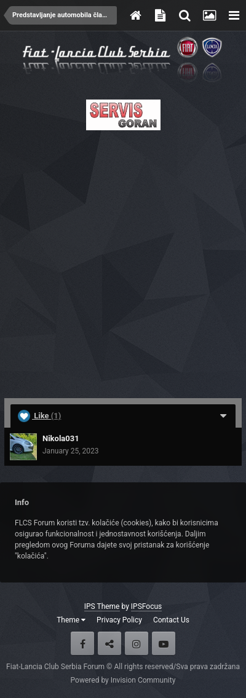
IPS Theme (102, 606)
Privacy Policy (119, 620)
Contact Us (171, 620)
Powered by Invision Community (123, 680)
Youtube (163, 643)
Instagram (136, 643)
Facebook (82, 643)
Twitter (109, 643)
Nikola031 (60, 438)
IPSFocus (146, 606)
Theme (71, 620)
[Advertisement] (123, 260)
